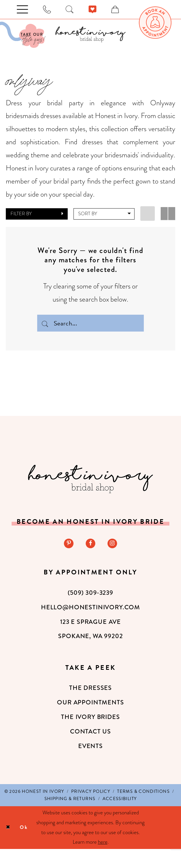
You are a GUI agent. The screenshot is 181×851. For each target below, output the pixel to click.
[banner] (90, 34)
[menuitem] (155, 22)
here (102, 844)
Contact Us (90, 733)
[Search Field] (90, 323)
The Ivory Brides (90, 718)
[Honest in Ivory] (90, 480)
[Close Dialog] (8, 829)
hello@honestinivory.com (90, 609)
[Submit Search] (45, 323)
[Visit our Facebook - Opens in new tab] (90, 545)
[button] (37, 214)
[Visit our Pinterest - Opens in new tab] (67, 545)
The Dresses (90, 689)
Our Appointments (90, 704)
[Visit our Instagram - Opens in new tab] (113, 545)
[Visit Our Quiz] (22, 35)
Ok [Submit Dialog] (26, 829)
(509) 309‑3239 (90, 594)
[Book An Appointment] (155, 22)
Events (90, 747)
